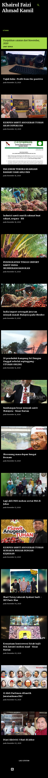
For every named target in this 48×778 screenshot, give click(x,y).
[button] (43, 87)
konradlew (29, 774)
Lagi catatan (24, 760)
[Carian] (38, 5)
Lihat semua (8, 46)
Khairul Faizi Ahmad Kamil (17, 7)
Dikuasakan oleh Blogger (24, 769)
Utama (6, 30)
